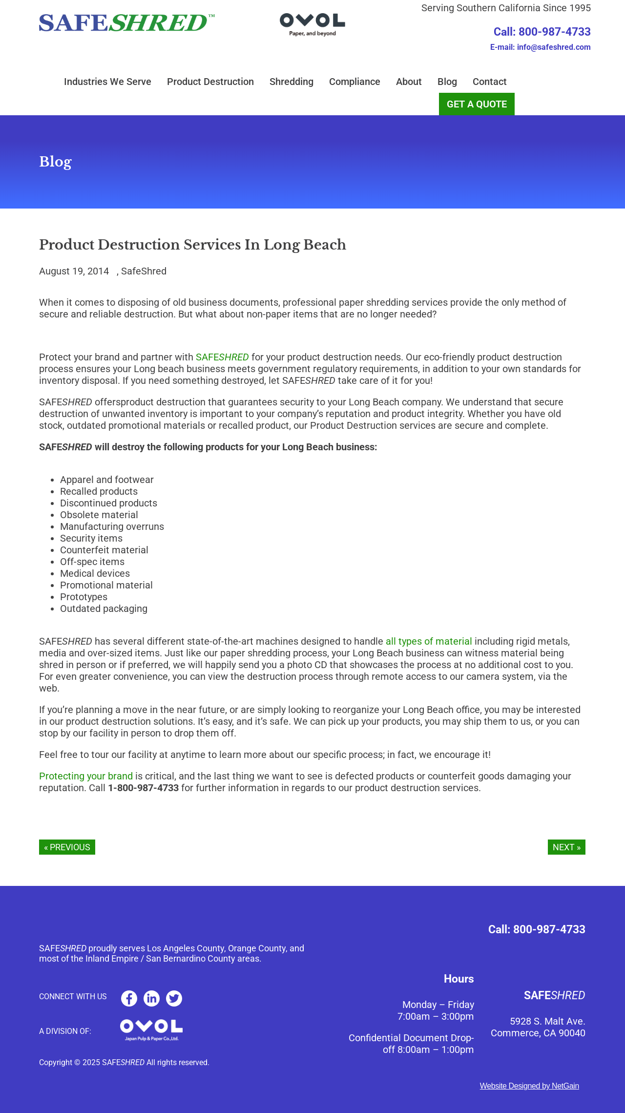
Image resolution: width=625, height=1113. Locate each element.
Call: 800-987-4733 (542, 32)
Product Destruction (210, 81)
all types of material (429, 641)
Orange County (257, 948)
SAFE (222, 357)
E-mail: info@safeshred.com (540, 47)
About (409, 81)
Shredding (291, 81)
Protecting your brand (86, 776)
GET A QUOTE (477, 104)
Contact (490, 81)
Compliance (354, 81)
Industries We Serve (107, 81)
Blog (447, 81)
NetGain (565, 1086)
